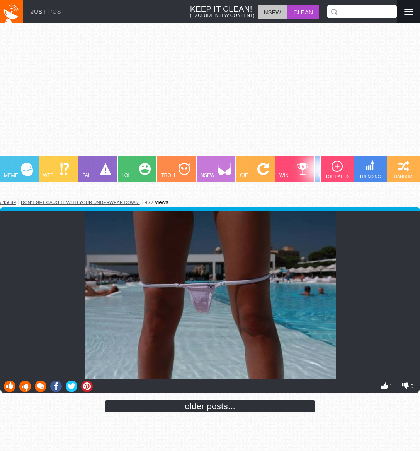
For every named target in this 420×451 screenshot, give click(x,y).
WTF (56, 170)
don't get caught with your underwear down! (80, 202)
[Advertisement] (210, 93)
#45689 (8, 202)
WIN (294, 170)
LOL (136, 170)
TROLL (175, 170)
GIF (254, 170)
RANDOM (403, 170)
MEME (18, 170)
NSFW (216, 170)
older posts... (210, 406)
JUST (48, 12)
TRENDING (370, 169)
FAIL (96, 170)
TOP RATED (337, 170)
